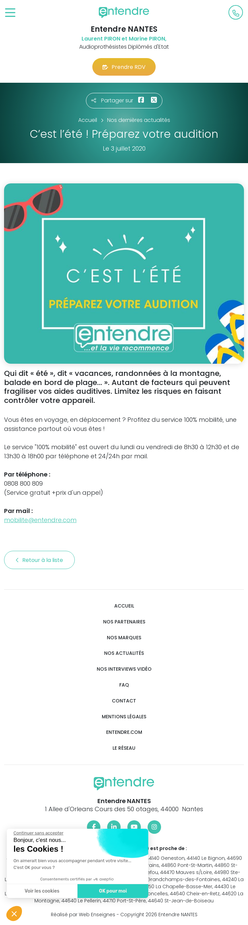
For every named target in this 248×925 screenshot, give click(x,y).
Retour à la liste (39, 560)
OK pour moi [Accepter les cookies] (113, 891)
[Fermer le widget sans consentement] (38, 833)
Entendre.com (124, 732)
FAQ (124, 685)
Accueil (124, 606)
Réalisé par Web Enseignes (83, 914)
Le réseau (124, 748)
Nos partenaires (124, 622)
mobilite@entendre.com (40, 520)
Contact (124, 701)
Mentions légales (124, 717)
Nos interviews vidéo (124, 669)
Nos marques (124, 638)
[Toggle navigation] (10, 13)
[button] (14, 913)
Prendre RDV (124, 67)
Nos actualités (124, 653)
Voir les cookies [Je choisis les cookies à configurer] (41, 891)
